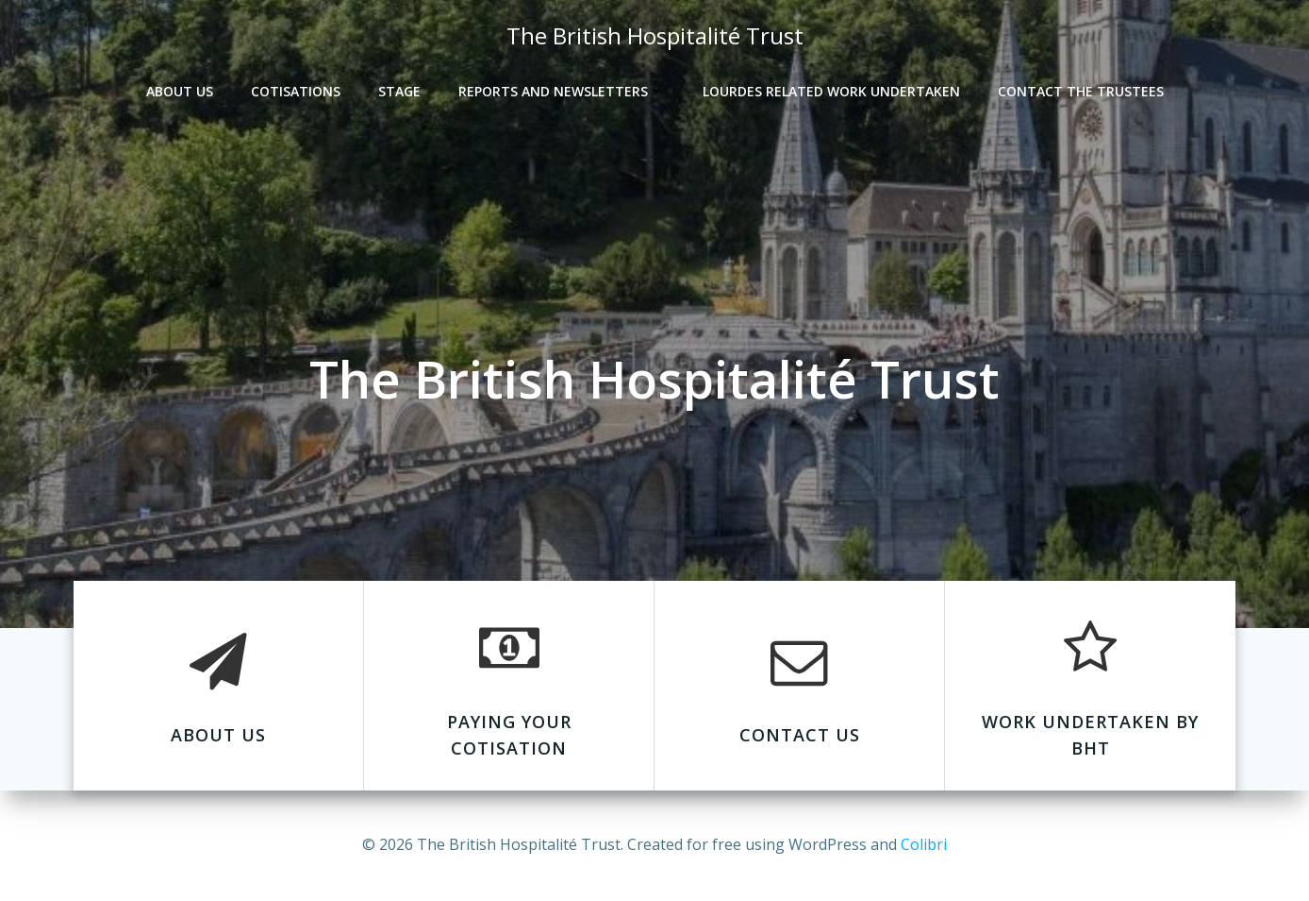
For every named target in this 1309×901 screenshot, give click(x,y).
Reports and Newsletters (561, 91)
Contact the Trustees (1081, 91)
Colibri (924, 844)
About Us (179, 91)
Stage (399, 91)
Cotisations (295, 91)
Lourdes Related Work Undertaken (831, 91)
